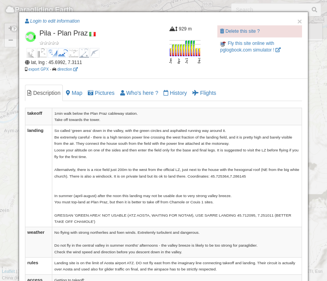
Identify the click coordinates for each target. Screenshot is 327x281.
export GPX (38, 69)
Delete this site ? (239, 31)
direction (67, 69)
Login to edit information (52, 21)
